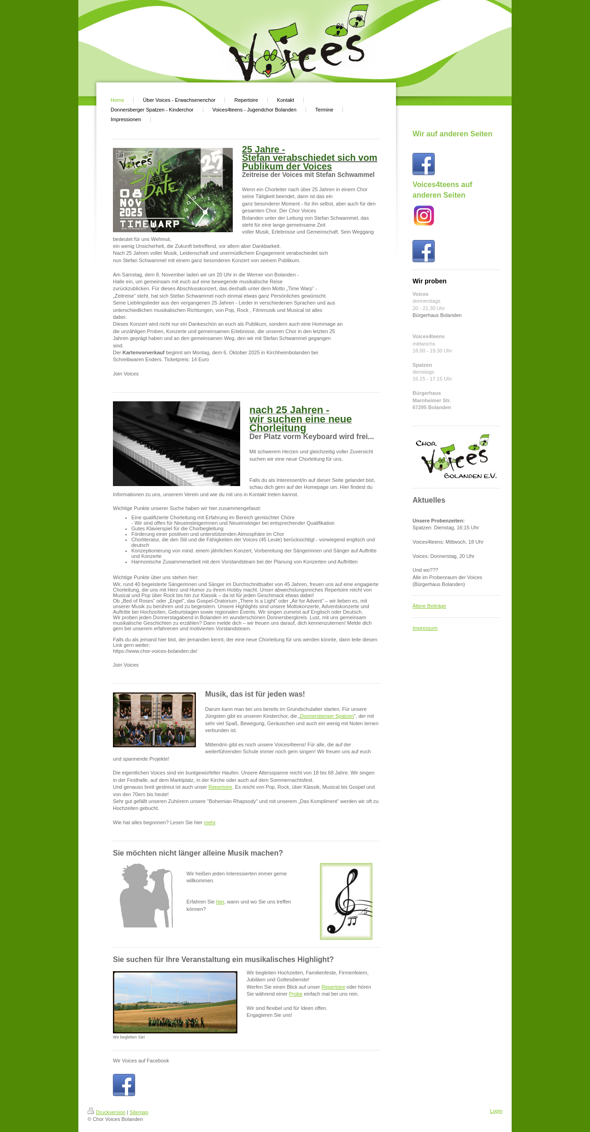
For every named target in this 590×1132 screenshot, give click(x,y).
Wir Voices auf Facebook (141, 1060)
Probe (295, 994)
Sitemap (139, 1112)
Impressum (425, 628)
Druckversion (106, 1112)
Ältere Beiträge (429, 606)
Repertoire (220, 787)
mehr (209, 822)
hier (220, 901)
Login (496, 1111)
